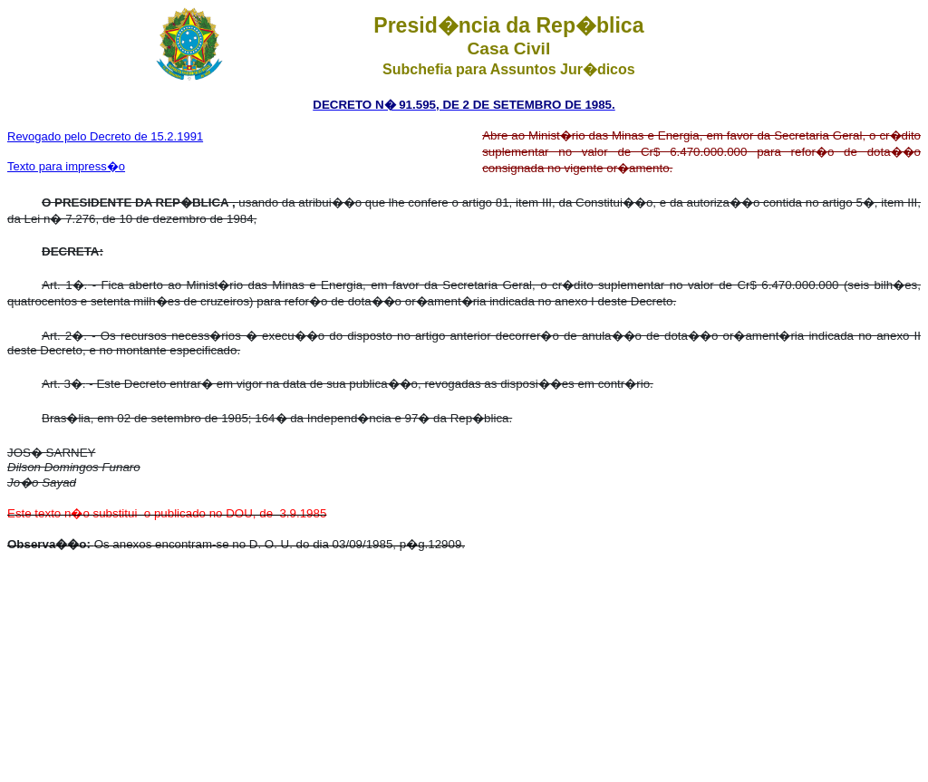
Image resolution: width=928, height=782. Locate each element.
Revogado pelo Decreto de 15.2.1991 (105, 136)
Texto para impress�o (66, 166)
